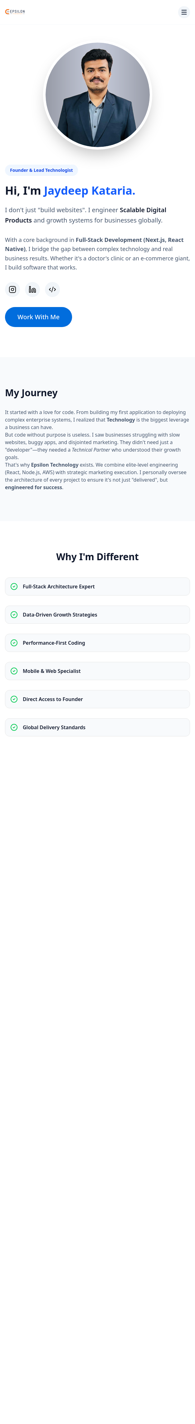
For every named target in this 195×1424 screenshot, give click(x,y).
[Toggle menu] (184, 12)
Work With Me (38, 317)
